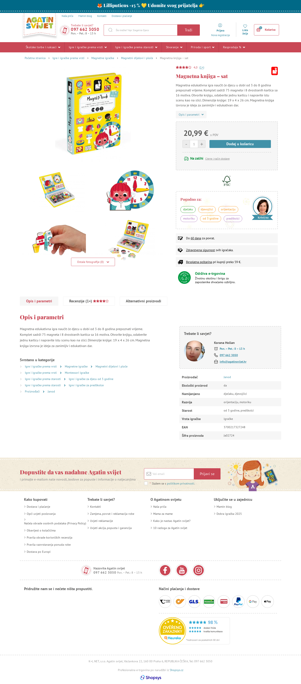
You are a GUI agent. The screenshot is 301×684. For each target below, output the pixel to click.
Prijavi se (207, 473)
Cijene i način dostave (217, 158)
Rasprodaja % (234, 47)
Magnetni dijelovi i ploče (137, 58)
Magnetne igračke (102, 58)
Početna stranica (35, 58)
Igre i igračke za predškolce (86, 385)
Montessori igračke (77, 373)
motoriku (189, 218)
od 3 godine (210, 218)
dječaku (188, 209)
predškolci (233, 218)
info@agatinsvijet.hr (233, 361)
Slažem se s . (172, 483)
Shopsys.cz (176, 670)
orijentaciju (228, 209)
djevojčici (207, 209)
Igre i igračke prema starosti (136, 47)
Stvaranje (174, 47)
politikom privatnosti (180, 483)
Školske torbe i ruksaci (43, 47)
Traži (188, 30)
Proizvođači (33, 391)
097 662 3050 (85, 29)
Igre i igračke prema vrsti (88, 47)
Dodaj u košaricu (240, 143)
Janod (51, 391)
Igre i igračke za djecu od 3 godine (91, 379)
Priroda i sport (202, 47)
